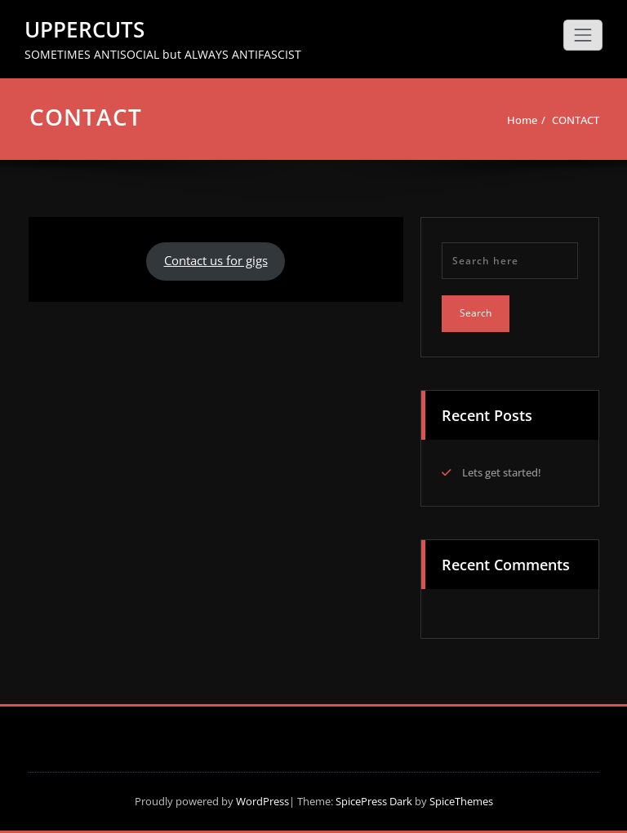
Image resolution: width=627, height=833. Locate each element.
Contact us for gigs (216, 260)
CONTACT (575, 120)
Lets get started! (501, 472)
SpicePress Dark (374, 801)
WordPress (262, 801)
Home (522, 120)
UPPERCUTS (84, 29)
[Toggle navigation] (583, 35)
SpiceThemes (460, 801)
